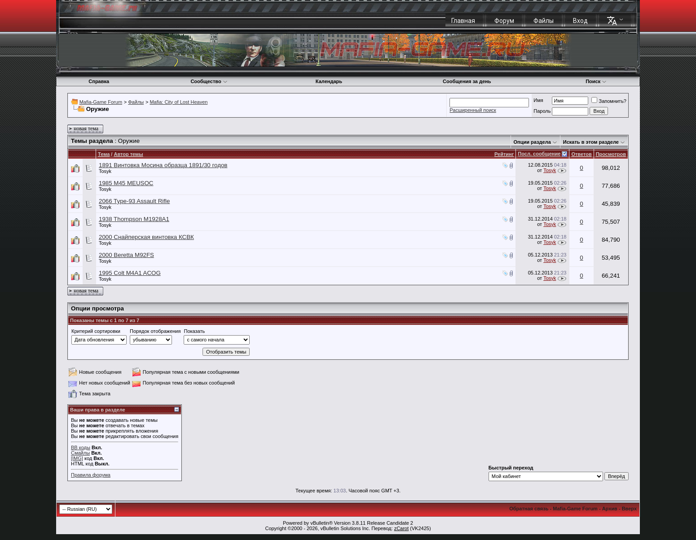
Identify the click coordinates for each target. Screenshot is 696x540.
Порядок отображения (155, 331)
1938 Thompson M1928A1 (134, 219)
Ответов (581, 154)
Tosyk (105, 171)
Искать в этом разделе (591, 142)
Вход (580, 20)
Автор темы (128, 154)
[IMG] (77, 458)
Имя (538, 100)
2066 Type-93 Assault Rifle (134, 201)
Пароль (542, 111)
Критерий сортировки (95, 331)
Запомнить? (608, 101)
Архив (609, 508)
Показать (194, 331)
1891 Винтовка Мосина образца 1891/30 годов (163, 165)
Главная (463, 20)
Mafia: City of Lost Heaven (178, 102)
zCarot (401, 528)
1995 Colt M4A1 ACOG (130, 273)
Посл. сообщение (539, 153)
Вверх (629, 508)
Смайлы (80, 453)
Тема (104, 154)
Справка (98, 81)
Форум (504, 20)
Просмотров (611, 154)
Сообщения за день (467, 81)
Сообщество (208, 81)
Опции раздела (532, 142)
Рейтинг (504, 154)
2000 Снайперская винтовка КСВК (146, 237)
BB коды (80, 447)
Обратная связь (528, 508)
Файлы (543, 20)
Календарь (329, 81)
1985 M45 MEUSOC (126, 183)
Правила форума (90, 475)
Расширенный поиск (472, 110)
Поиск (596, 81)
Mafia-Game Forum (100, 102)
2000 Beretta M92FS (126, 255)
